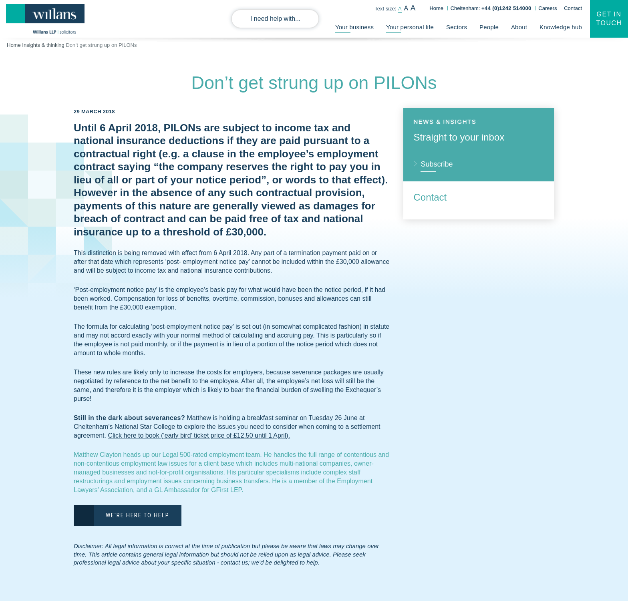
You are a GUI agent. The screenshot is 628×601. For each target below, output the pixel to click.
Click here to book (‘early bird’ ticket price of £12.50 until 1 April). (199, 435)
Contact (573, 8)
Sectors (456, 27)
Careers (547, 8)
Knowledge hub (560, 27)
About (519, 27)
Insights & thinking (43, 45)
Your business (354, 27)
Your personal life (410, 27)
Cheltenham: (491, 8)
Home (436, 8)
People (489, 27)
